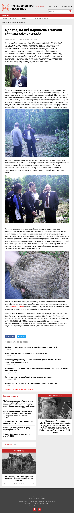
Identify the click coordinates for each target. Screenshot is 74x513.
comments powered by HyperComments (19, 389)
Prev (4, 483)
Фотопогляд (19, 451)
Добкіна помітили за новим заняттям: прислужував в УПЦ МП (18, 422)
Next (33, 483)
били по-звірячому (16, 306)
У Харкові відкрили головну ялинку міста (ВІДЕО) (16, 435)
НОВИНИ (13, 22)
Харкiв (22, 22)
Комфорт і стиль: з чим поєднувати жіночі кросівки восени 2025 (31, 347)
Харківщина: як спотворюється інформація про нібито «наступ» (31, 383)
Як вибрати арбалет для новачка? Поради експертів (26, 353)
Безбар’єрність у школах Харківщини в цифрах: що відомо (28, 377)
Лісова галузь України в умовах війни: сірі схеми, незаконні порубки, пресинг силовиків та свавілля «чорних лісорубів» (18, 414)
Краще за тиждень (55, 395)
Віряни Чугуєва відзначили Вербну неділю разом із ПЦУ (16, 429)
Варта (4, 22)
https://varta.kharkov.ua (18, 8)
